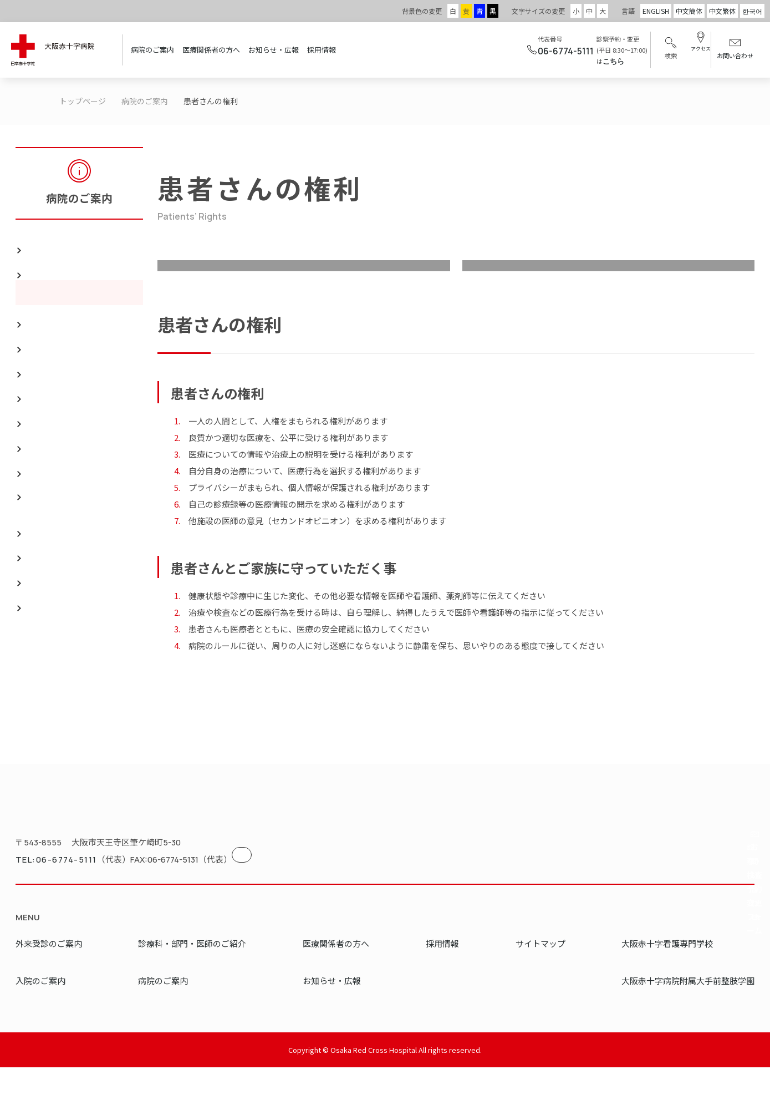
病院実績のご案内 (64, 342)
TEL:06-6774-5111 (49, 917)
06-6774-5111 (550, 51)
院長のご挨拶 (55, 242)
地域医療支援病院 (64, 440)
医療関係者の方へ (211, 49)
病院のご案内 (152, 49)
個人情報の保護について (77, 687)
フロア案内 (51, 391)
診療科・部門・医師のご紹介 (192, 996)
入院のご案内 (40, 1033)
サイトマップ (540, 996)
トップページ (82, 101)
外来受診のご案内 (49, 996)
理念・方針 (304, 293)
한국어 (752, 11)
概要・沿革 (51, 317)
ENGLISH (655, 11)
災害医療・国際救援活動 (77, 366)
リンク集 (46, 416)
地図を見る (265, 908)
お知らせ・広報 (273, 49)
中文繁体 (722, 11)
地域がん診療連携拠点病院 (82, 465)
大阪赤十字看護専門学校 (667, 996)
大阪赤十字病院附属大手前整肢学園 (687, 1033)
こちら (598, 61)
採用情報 (321, 49)
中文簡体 (689, 11)
